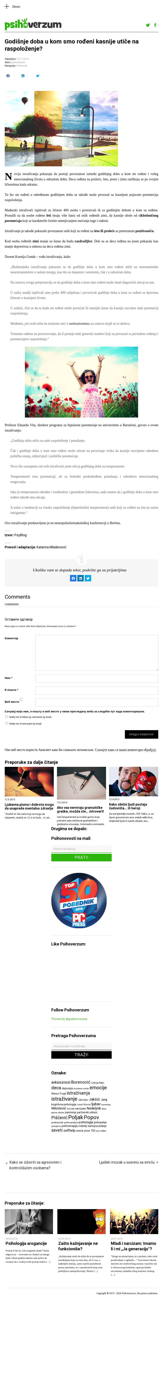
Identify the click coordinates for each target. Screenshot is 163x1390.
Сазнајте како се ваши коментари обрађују (125, 750)
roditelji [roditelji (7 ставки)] (82, 1125)
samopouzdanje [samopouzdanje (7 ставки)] (97, 1125)
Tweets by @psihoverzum (69, 1019)
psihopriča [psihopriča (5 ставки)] (56, 1126)
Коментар (11, 638)
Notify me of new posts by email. (25, 723)
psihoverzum (18, 62)
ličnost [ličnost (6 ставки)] (87, 1104)
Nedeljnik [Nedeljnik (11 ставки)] (94, 1108)
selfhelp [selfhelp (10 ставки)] (69, 1130)
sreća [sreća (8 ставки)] (79, 1130)
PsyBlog (20, 535)
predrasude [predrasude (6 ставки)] (57, 1122)
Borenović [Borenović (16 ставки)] (80, 1082)
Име (8, 678)
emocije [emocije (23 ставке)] (98, 1087)
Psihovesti (21, 65)
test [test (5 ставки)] (98, 1131)
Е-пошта (11, 689)
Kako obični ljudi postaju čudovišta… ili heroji (128, 806)
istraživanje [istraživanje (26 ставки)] (64, 1099)
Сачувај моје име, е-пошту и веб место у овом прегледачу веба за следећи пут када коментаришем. (75, 711)
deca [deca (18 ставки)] (56, 1087)
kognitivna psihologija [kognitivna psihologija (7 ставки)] (63, 1104)
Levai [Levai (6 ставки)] (80, 1104)
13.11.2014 (22, 59)
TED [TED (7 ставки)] (93, 1130)
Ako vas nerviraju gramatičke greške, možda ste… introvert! (80, 809)
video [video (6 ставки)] (103, 1130)
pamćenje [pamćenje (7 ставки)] (70, 1112)
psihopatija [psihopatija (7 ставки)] (100, 1122)
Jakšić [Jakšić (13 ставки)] (94, 1099)
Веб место (12, 701)
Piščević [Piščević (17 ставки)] (59, 1117)
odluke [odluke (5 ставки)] (61, 1112)
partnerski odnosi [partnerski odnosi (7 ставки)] (87, 1112)
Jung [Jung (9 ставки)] (104, 1099)
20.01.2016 (117, 1238)
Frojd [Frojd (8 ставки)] (63, 1093)
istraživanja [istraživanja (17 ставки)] (78, 1093)
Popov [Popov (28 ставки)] (91, 1117)
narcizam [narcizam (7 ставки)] (80, 1108)
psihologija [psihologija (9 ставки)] (86, 1122)
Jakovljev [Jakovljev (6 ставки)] (83, 1099)
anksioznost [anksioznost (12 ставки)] (60, 1082)
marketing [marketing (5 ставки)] (106, 1104)
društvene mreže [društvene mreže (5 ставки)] (81, 1088)
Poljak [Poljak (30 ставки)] (75, 1117)
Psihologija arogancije (26, 1243)
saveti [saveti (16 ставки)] (57, 1130)
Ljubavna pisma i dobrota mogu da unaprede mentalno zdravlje (29, 806)
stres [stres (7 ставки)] (87, 1130)
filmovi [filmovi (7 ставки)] (55, 1093)
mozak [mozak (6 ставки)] (70, 1108)
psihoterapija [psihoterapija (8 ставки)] (70, 1126)
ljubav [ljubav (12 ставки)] (96, 1104)
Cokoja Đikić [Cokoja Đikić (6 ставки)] (97, 1082)
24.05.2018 (11, 1238)
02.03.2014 (64, 1238)
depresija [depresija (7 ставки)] (67, 1088)
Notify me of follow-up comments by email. (30, 717)
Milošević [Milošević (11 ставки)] (58, 1108)
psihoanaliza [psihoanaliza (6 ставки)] (71, 1122)
